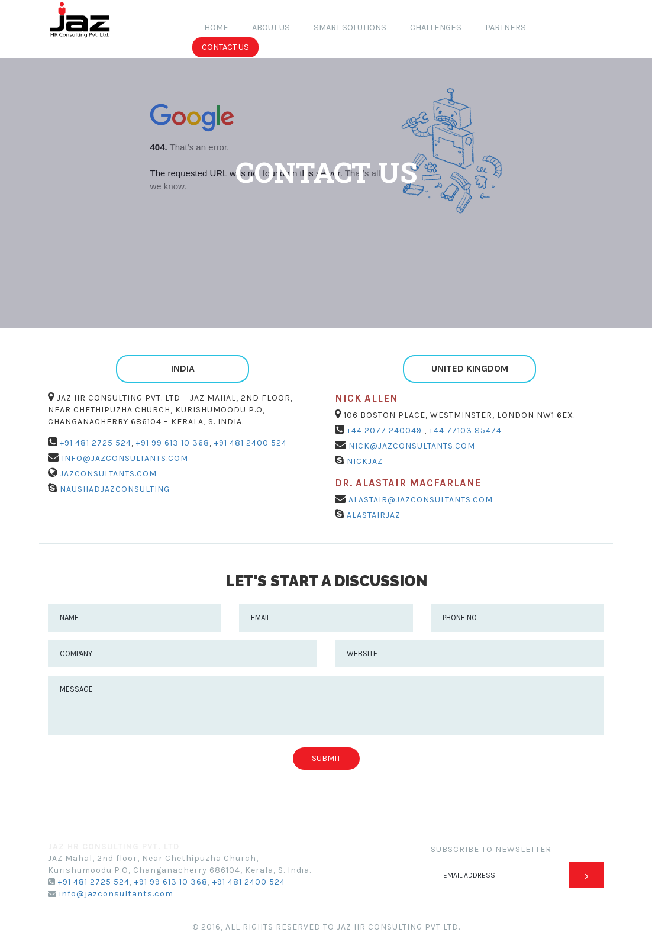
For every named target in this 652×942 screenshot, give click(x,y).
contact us (225, 47)
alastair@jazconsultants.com (419, 500)
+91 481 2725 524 (94, 443)
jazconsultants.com (107, 474)
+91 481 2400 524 (249, 443)
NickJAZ (363, 461)
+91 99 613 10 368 (171, 443)
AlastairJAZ (372, 515)
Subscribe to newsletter (491, 849)
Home (222, 27)
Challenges (435, 27)
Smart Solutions (350, 27)
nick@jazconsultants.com (410, 446)
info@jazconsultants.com (123, 458)
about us (271, 27)
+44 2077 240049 (384, 430)
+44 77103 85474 (464, 430)
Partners (505, 27)
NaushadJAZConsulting (113, 489)
